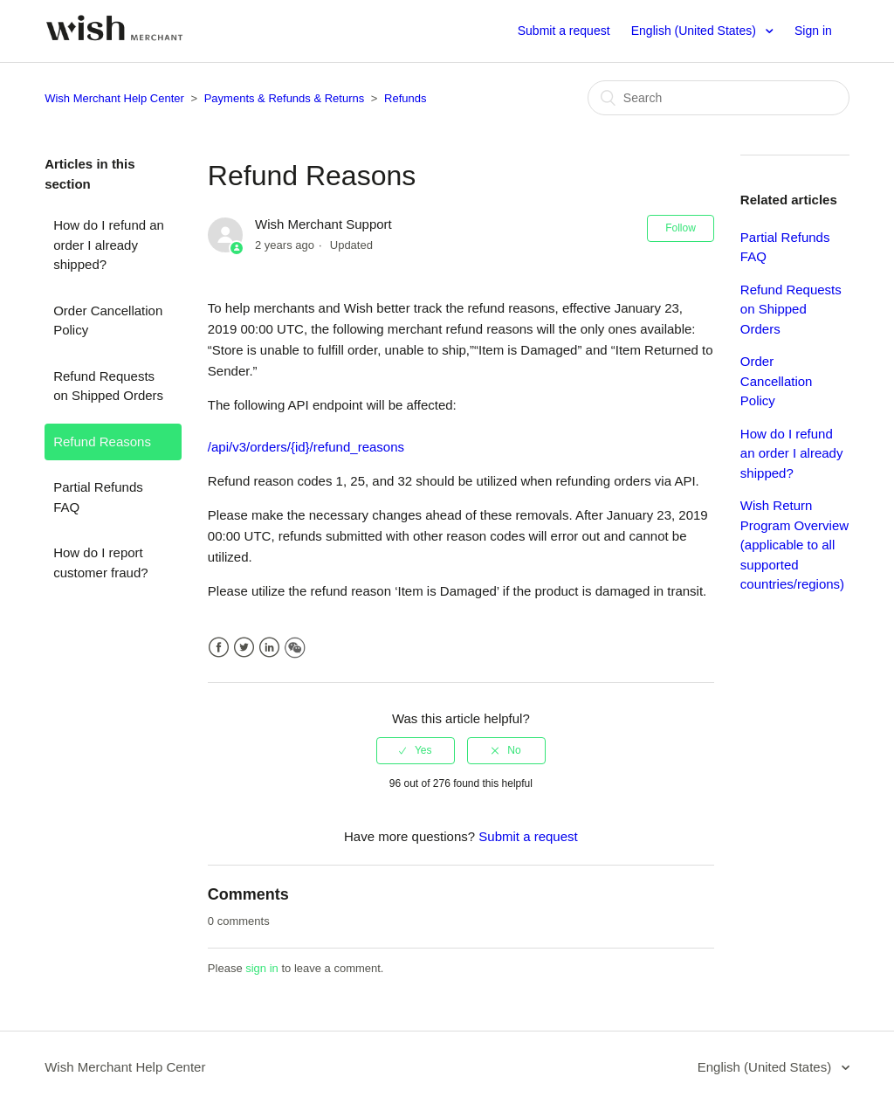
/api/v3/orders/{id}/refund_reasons (306, 446)
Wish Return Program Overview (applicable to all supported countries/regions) (794, 544)
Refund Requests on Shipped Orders (108, 386)
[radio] (415, 750)
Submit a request (564, 31)
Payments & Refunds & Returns (284, 98)
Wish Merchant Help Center (114, 98)
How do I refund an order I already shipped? (108, 244)
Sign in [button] (813, 31)
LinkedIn (269, 648)
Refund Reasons (102, 441)
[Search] (718, 97)
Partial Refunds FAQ (98, 497)
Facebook (219, 648)
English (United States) (695, 31)
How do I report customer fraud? (100, 562)
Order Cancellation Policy (107, 320)
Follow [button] (680, 228)
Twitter (244, 648)
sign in (262, 968)
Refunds (405, 98)
